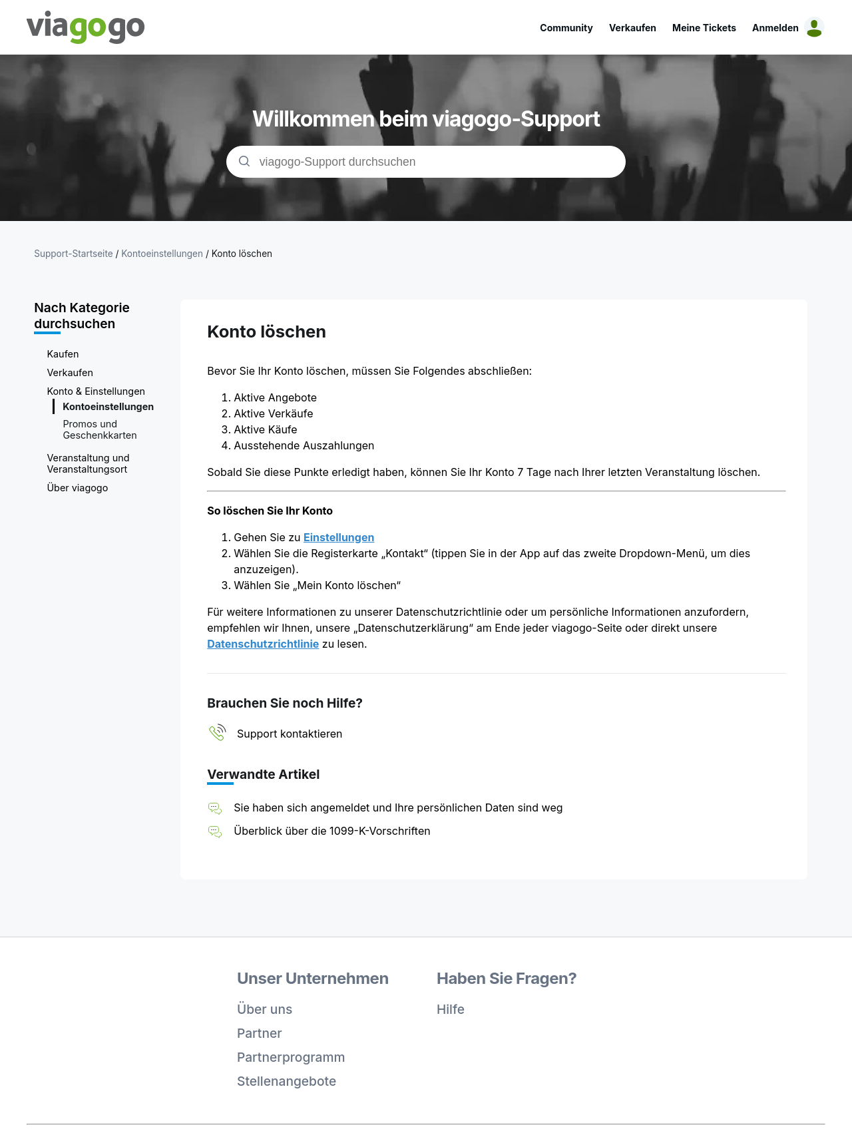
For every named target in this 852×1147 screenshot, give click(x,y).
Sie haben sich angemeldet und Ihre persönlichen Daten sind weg (398, 807)
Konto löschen (242, 253)
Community (566, 27)
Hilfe (451, 1009)
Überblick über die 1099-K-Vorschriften (332, 830)
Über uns (264, 1009)
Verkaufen (632, 27)
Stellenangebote (286, 1081)
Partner (259, 1033)
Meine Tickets (704, 27)
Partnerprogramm (291, 1057)
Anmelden (775, 27)
